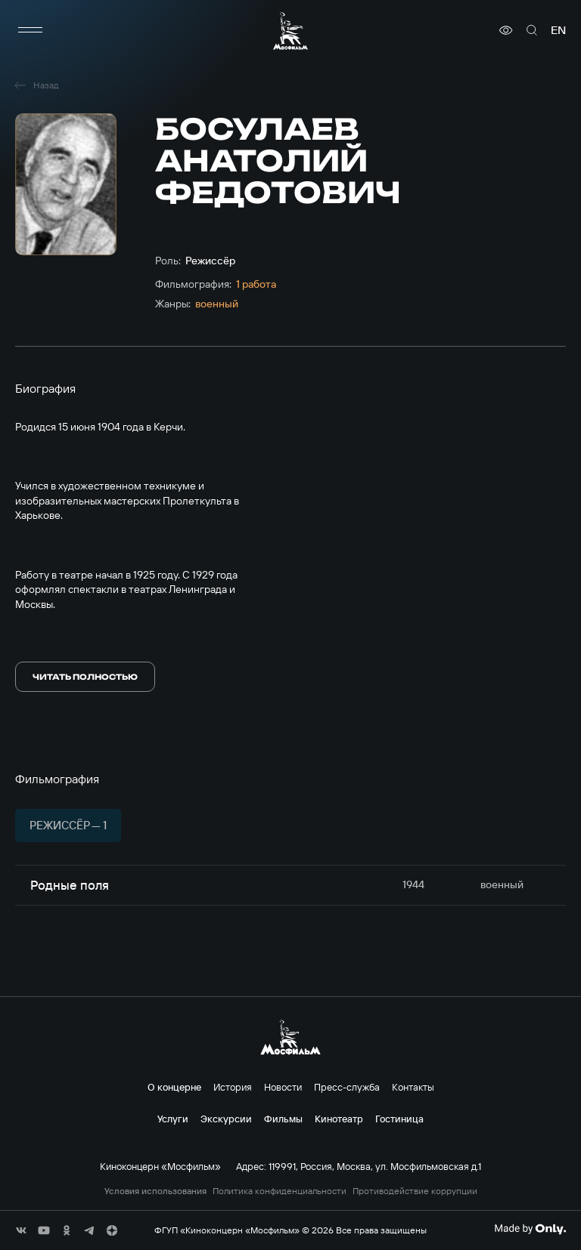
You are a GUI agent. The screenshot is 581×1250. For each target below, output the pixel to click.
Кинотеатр (339, 1119)
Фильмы (283, 1119)
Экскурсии (226, 1119)
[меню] (30, 30)
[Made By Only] (530, 1229)
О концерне (174, 1087)
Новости (283, 1087)
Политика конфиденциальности (279, 1191)
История (232, 1087)
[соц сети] (21, 1230)
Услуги (172, 1119)
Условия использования (155, 1191)
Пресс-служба (347, 1087)
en (558, 30)
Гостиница (399, 1119)
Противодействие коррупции (415, 1191)
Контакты (413, 1087)
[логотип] (290, 31)
